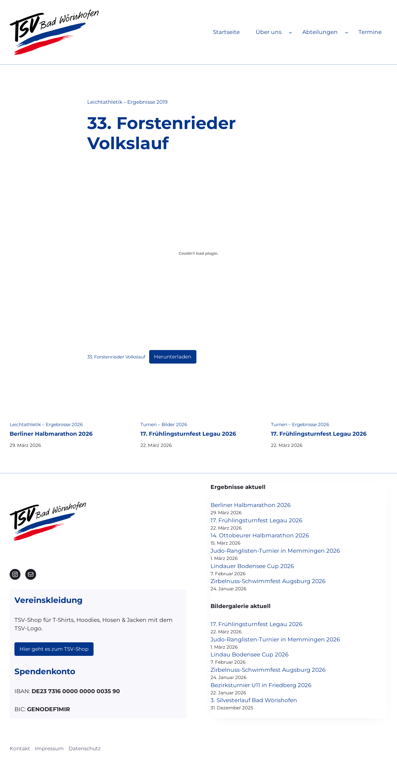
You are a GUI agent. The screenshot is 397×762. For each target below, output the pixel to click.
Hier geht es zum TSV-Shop (54, 649)
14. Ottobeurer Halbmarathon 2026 (260, 535)
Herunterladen (172, 357)
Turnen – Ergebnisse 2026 (300, 424)
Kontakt (20, 748)
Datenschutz (85, 748)
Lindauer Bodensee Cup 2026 (252, 566)
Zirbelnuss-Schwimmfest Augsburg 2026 (268, 581)
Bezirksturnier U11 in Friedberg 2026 (261, 685)
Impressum (49, 748)
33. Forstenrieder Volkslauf (116, 357)
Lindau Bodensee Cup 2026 (249, 654)
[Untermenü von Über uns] (290, 32)
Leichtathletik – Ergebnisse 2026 (46, 424)
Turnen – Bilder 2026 (163, 424)
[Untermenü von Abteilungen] (346, 32)
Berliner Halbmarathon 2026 (51, 434)
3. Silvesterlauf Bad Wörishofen (254, 700)
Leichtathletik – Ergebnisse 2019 (127, 102)
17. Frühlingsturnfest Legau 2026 (188, 434)
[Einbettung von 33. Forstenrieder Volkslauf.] (198, 253)
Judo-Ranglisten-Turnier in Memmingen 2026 (275, 550)
